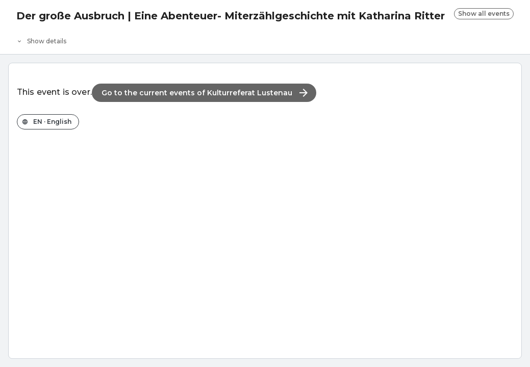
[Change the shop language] (48, 121)
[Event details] (265, 39)
